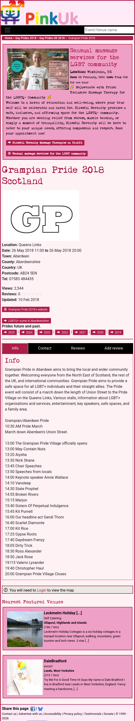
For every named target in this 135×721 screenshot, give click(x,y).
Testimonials (93, 714)
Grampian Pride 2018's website (25, 309)
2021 (80, 332)
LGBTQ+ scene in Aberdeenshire (26, 321)
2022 (62, 332)
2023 (45, 332)
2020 (98, 332)
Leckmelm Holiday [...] (63, 613)
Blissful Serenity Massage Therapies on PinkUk (45, 143)
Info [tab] (15, 348)
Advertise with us (30, 714)
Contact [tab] (44, 348)
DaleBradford (55, 661)
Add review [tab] (113, 348)
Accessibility (52, 714)
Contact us (9, 714)
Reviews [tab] (78, 348)
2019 (116, 332)
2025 (9, 332)
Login (41, 590)
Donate (108, 714)
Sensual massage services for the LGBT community (47, 154)
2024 (27, 332)
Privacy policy (72, 714)
